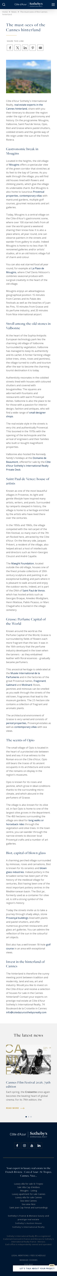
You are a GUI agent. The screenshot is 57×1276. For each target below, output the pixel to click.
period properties (16, 723)
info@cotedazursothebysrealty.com (26, 1012)
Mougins (14, 164)
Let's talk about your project (35, 1268)
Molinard (27, 685)
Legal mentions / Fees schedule (29, 1255)
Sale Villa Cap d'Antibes (28, 1187)
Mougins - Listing (28, 1190)
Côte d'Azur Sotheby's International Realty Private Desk (28, 465)
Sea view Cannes (28, 1200)
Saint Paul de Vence (33, 590)
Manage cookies (28, 1260)
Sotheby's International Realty (28, 1227)
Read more (15, 1108)
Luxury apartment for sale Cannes (28, 1194)
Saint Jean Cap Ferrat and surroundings (28, 1207)
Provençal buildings (17, 918)
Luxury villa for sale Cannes (28, 1197)
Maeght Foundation (22, 563)
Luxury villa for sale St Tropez (28, 1183)
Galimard (11, 685)
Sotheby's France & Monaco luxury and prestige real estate (28, 1217)
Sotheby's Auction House (28, 1223)
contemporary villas (30, 195)
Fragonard (40, 681)
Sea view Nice (28, 1204)
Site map (28, 1264)
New (52, 1265)
